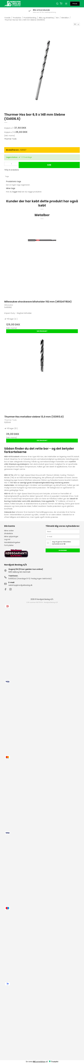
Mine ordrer (9, 530)
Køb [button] (49, 165)
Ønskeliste (8, 533)
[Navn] (63, 531)
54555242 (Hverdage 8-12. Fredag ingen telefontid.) (30, 578)
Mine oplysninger (11, 536)
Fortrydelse (8, 545)
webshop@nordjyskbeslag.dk (20, 585)
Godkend (63, 550)
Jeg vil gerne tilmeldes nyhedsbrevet (61, 543)
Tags (7, 176)
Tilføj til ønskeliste (11, 170)
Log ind (7, 539)
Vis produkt (42, 331)
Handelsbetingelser (12, 542)
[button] (75, 24)
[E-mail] (63, 536)
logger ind (16, 192)
